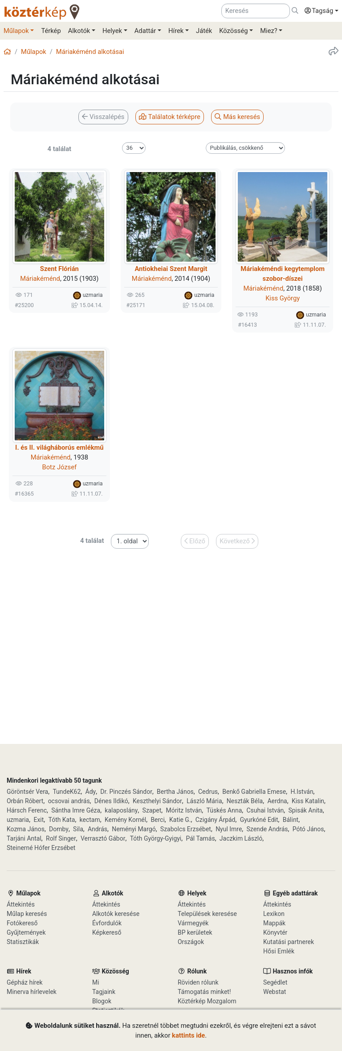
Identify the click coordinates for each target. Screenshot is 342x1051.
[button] (319, 11)
